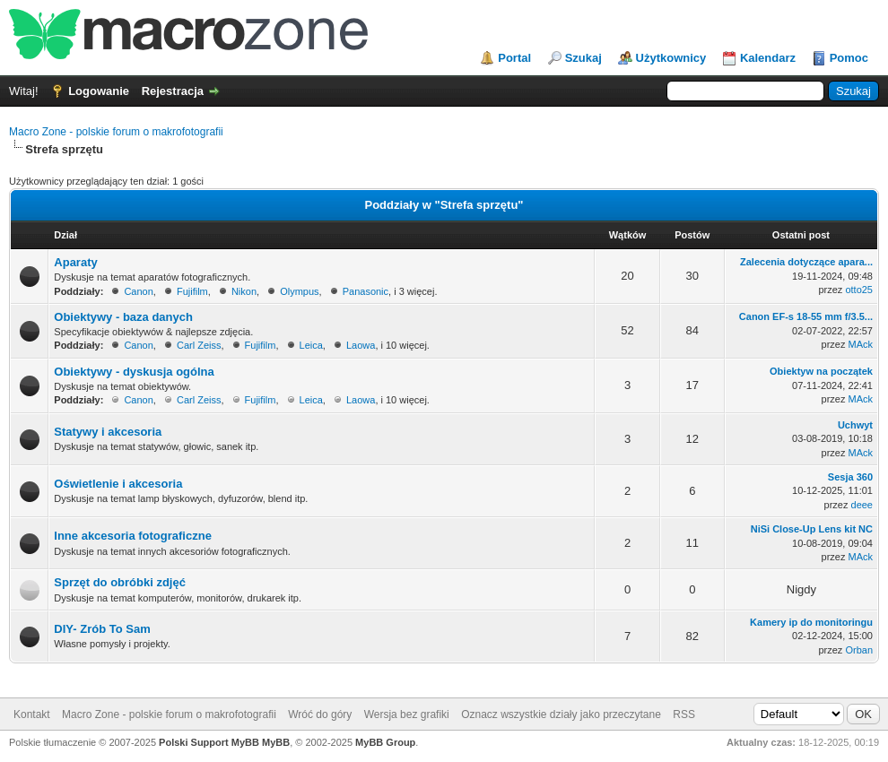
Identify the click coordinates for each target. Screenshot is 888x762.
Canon (138, 291)
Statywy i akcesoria (107, 431)
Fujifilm (192, 291)
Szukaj (583, 58)
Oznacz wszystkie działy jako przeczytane (561, 714)
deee (862, 504)
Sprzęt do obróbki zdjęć (120, 582)
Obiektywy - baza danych (123, 317)
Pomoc (849, 58)
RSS (684, 714)
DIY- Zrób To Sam (102, 629)
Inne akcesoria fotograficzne (133, 535)
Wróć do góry (320, 714)
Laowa (360, 345)
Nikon (244, 291)
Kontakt (31, 714)
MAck (861, 344)
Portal (514, 58)
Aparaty (75, 262)
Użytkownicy (671, 58)
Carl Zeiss (199, 345)
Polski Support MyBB (209, 742)
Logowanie (98, 91)
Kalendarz (768, 58)
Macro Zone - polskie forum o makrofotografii (116, 132)
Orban (859, 650)
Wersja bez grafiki (406, 714)
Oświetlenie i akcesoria (118, 483)
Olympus (299, 291)
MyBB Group (385, 742)
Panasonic (365, 291)
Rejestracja (173, 91)
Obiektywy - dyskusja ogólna (133, 371)
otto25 (859, 289)
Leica (311, 345)
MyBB (276, 742)
